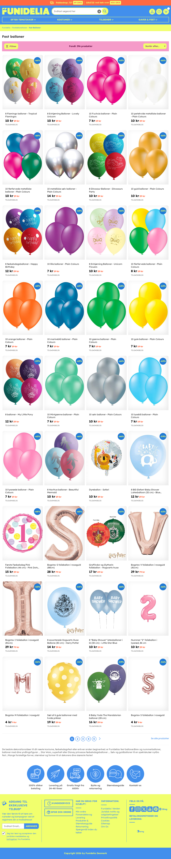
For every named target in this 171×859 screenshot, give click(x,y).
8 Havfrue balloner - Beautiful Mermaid (63, 491)
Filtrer (13, 46)
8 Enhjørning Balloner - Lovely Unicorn (63, 115)
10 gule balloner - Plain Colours (147, 339)
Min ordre (81, 811)
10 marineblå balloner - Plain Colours (62, 340)
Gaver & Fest (147, 20)
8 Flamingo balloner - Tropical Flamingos (21, 115)
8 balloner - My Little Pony (19, 414)
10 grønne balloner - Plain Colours (102, 340)
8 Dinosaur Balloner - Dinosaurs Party (106, 190)
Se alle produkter (160, 738)
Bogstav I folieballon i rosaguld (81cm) (22, 641)
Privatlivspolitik (109, 817)
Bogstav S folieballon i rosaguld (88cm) (64, 566)
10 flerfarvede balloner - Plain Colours (146, 265)
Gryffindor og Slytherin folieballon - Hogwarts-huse (104, 566)
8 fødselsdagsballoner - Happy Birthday (21, 265)
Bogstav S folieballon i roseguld (147, 715)
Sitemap (105, 823)
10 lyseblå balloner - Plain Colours (144, 416)
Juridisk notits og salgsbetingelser (110, 813)
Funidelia (6, 28)
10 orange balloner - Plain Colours (18, 340)
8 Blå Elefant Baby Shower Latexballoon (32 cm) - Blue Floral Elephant (145, 491)
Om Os (104, 826)
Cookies (105, 820)
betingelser (12, 839)
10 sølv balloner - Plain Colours (105, 414)
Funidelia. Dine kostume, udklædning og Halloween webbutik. (26, 11)
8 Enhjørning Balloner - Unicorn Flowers (105, 265)
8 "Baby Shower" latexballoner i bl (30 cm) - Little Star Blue (106, 641)
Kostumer (63, 20)
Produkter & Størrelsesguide (84, 822)
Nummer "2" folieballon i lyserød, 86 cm (144, 641)
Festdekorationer (19, 28)
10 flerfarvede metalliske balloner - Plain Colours (18, 190)
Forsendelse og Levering (84, 816)
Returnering (82, 826)
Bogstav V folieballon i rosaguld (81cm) (148, 566)
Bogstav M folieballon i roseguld (22, 715)
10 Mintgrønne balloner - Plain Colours (63, 416)
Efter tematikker (22, 20)
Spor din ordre (58, 812)
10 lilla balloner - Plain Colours (63, 264)
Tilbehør (105, 20)
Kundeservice (58, 803)
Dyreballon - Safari (99, 489)
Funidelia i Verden (110, 808)
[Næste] (99, 738)
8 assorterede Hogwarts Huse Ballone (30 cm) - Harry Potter (63, 641)
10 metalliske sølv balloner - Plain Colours (62, 190)
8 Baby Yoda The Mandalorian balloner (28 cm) (105, 716)
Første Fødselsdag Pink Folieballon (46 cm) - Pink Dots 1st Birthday (21, 566)
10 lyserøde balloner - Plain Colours (19, 491)
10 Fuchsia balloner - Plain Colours (103, 115)
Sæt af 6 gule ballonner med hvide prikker (62, 716)
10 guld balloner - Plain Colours (147, 188)
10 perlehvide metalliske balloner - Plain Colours (148, 115)
